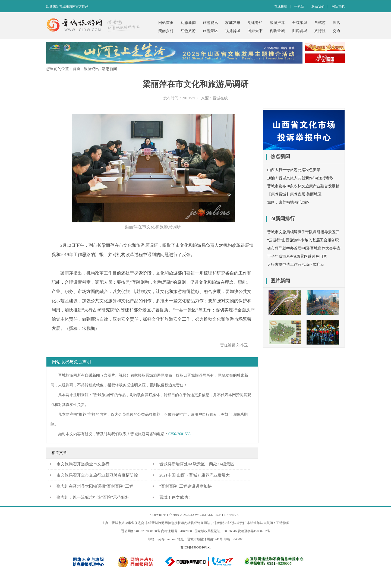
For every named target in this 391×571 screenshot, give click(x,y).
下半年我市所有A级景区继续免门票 (297, 256)
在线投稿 (280, 6)
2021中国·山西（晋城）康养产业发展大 (194, 475)
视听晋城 (277, 31)
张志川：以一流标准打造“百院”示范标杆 (92, 497)
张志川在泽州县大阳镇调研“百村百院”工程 (94, 486)
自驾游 (320, 23)
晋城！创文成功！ (175, 497)
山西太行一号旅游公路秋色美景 (293, 170)
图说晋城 (299, 31)
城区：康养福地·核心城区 (288, 202)
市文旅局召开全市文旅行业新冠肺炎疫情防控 (97, 475)
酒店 (336, 23)
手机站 (299, 6)
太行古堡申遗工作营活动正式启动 (295, 265)
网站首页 (166, 23)
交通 (336, 31)
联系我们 (317, 6)
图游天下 (255, 31)
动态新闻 (188, 23)
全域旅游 (299, 23)
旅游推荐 (277, 23)
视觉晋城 (232, 31)
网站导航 (338, 6)
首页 (76, 69)
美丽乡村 (166, 31)
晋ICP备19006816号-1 (195, 547)
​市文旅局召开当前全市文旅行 (82, 464)
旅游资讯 (210, 23)
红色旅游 (188, 31)
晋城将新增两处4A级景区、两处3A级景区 (197, 464)
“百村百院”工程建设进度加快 (185, 486)
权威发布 (232, 23)
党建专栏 (255, 23)
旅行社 (320, 31)
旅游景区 (210, 31)
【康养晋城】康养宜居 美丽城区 (294, 194)
